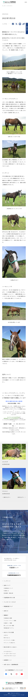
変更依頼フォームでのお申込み (11, 418)
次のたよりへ (21, 497)
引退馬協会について (8, 588)
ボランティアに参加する (9, 642)
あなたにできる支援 (9, 632)
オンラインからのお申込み (13, 417)
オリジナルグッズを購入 (9, 640)
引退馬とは (6, 590)
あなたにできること (7, 546)
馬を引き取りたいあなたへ (10, 647)
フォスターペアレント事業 (10, 620)
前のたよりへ (7, 497)
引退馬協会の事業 (8, 618)
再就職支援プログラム (9, 628)
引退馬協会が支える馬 (9, 597)
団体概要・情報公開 (8, 593)
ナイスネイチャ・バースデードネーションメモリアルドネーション (10, 653)
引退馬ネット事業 (8, 623)
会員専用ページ (7, 660)
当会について (7, 585)
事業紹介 (6, 615)
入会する (6, 635)
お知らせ (6, 611)
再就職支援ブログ (8, 606)
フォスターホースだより (10, 602)
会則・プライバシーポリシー (14, 693)
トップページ (7, 581)
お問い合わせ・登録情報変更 (11, 664)
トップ (3, 5)
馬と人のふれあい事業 (9, 625)
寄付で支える (7, 637)
